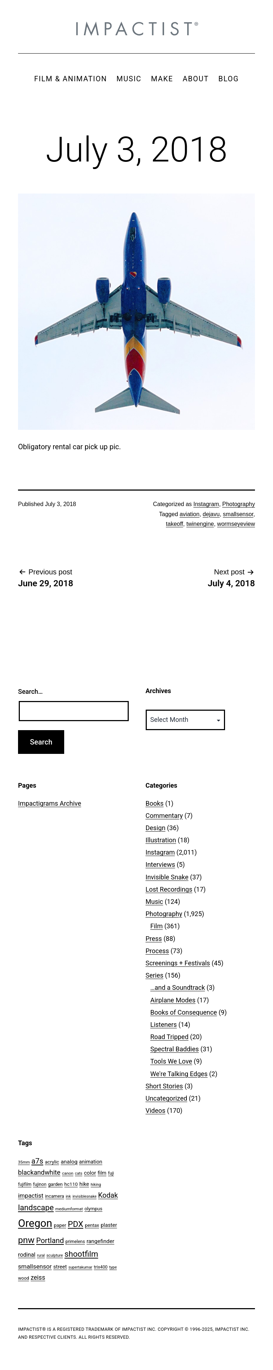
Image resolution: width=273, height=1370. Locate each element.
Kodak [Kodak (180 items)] (108, 1195)
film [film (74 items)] (102, 1173)
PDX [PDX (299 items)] (75, 1224)
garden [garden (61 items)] (55, 1184)
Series (155, 975)
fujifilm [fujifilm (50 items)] (24, 1184)
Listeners (163, 1024)
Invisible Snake (167, 877)
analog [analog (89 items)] (69, 1162)
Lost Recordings (169, 889)
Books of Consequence (183, 1012)
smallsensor (238, 514)
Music (154, 901)
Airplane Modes (172, 1000)
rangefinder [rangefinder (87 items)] (100, 1241)
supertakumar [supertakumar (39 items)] (80, 1267)
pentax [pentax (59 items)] (92, 1225)
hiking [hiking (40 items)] (96, 1184)
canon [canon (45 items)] (67, 1173)
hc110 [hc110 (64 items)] (71, 1184)
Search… (30, 691)
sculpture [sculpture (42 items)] (55, 1255)
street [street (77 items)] (60, 1267)
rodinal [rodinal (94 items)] (26, 1254)
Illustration (161, 840)
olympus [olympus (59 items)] (93, 1208)
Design (156, 828)
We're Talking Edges (179, 1074)
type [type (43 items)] (113, 1267)
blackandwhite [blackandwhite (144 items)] (39, 1172)
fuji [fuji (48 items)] (111, 1173)
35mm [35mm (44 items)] (24, 1162)
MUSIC (128, 78)
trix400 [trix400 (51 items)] (100, 1267)
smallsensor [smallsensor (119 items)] (35, 1266)
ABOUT (195, 78)
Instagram (206, 504)
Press (154, 938)
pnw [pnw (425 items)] (26, 1240)
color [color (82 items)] (90, 1173)
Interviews (160, 864)
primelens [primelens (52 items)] (75, 1241)
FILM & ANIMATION (70, 78)
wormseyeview (236, 524)
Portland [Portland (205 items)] (50, 1240)
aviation (189, 514)
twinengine (200, 524)
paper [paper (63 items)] (60, 1225)
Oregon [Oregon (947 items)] (35, 1223)
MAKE (162, 78)
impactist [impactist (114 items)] (30, 1195)
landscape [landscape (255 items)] (36, 1207)
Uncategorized (167, 1098)
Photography (238, 504)
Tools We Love (171, 1061)
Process (157, 951)
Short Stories (164, 1086)
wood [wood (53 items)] (23, 1278)
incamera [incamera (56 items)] (54, 1196)
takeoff (174, 524)
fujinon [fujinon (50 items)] (40, 1184)
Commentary (164, 815)
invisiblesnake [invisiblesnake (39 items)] (84, 1196)
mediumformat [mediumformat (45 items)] (69, 1208)
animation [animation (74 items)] (90, 1162)
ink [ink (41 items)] (68, 1196)
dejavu (211, 514)
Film (156, 926)
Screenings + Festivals (178, 963)
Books (155, 803)
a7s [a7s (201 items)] (37, 1161)
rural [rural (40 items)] (41, 1255)
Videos (156, 1110)
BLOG (228, 78)
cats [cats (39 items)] (78, 1173)
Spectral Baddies (174, 1049)
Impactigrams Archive (49, 803)
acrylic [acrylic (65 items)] (52, 1162)
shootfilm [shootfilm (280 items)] (81, 1254)
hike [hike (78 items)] (84, 1184)
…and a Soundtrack (177, 987)
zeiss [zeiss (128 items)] (38, 1277)
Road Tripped (169, 1037)
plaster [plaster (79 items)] (109, 1225)
